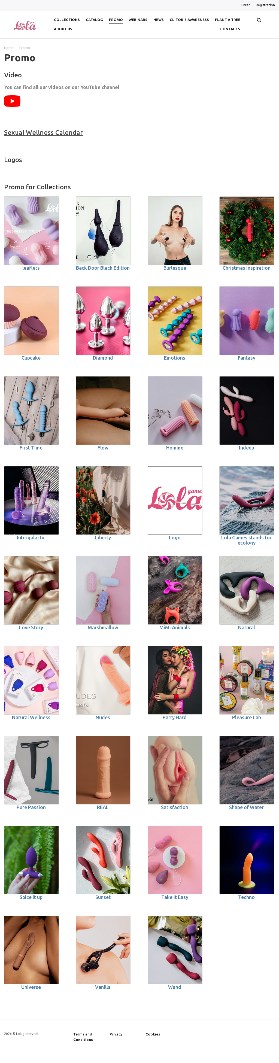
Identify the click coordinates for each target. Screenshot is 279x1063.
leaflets (31, 268)
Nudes (103, 717)
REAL (103, 807)
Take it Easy (174, 897)
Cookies (152, 1034)
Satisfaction (174, 807)
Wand (174, 987)
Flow (103, 447)
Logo (175, 537)
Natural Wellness (31, 717)
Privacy (116, 1034)
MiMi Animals (174, 627)
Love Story (31, 627)
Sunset (103, 897)
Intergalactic (31, 537)
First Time (31, 447)
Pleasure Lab (246, 717)
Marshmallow (103, 627)
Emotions (174, 357)
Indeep (246, 447)
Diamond (103, 357)
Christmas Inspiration (247, 268)
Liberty (103, 537)
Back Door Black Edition (103, 268)
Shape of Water (246, 807)
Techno (246, 897)
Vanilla (103, 987)
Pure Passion (31, 807)
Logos (13, 159)
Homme (174, 447)
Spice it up (31, 897)
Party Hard (175, 717)
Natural (246, 627)
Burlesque (174, 268)
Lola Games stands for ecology (246, 540)
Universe (31, 987)
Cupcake (31, 357)
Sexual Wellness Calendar (43, 132)
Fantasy (246, 357)
